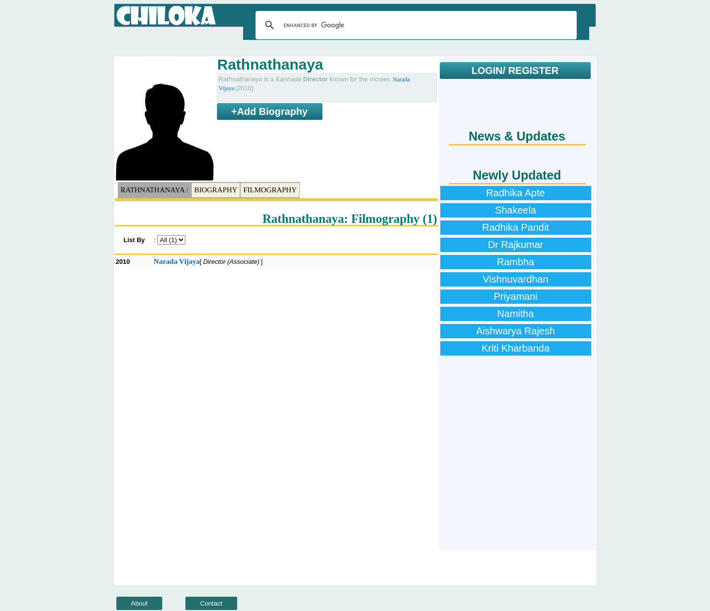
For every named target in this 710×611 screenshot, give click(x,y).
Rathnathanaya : (154, 190)
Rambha (515, 261)
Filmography (269, 190)
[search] (415, 25)
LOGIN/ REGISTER (515, 70)
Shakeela (515, 210)
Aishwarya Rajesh (515, 330)
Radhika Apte (515, 192)
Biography (216, 190)
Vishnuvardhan (515, 279)
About (139, 603)
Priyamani (515, 296)
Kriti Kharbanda (516, 348)
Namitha (515, 313)
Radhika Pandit (515, 227)
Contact (211, 603)
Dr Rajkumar (515, 244)
